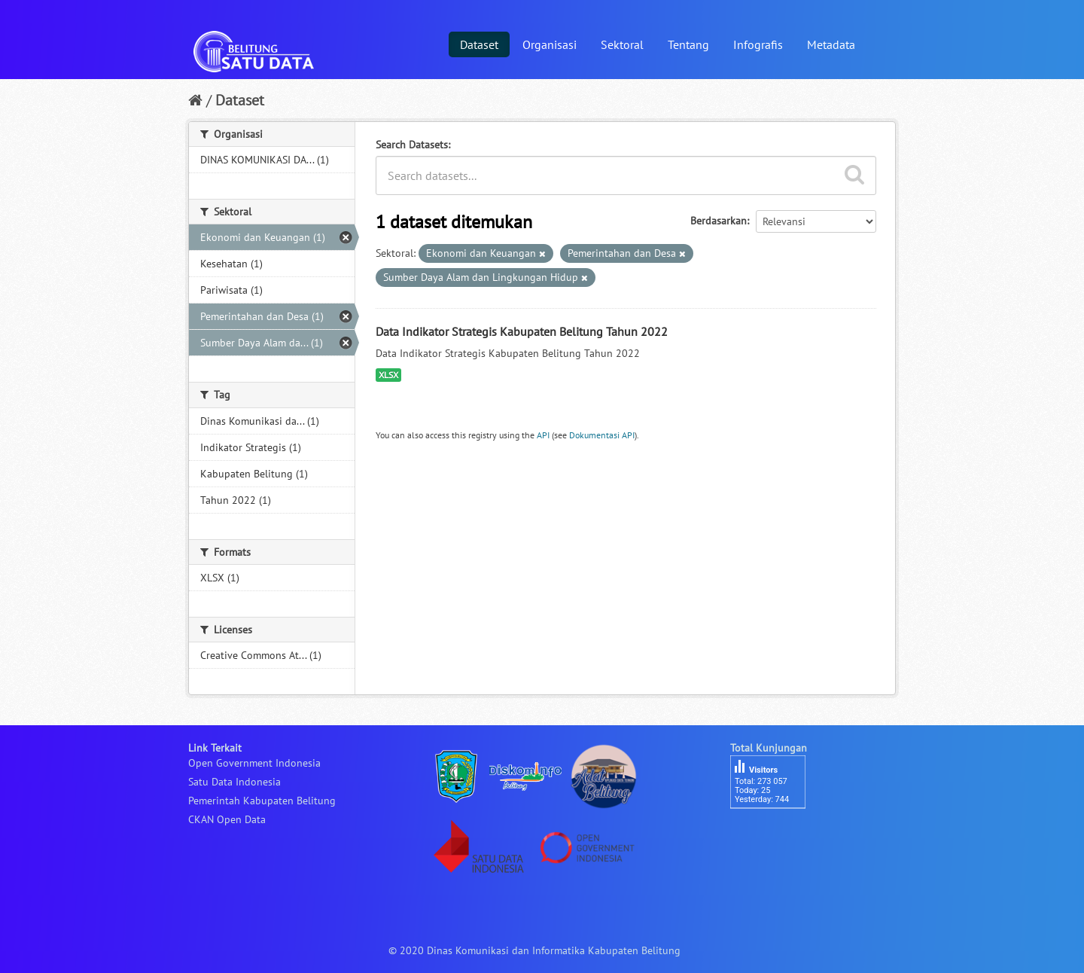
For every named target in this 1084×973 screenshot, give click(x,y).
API (543, 435)
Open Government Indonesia (254, 763)
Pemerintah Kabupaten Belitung (262, 800)
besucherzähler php (775, 834)
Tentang (688, 44)
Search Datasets (412, 144)
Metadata (831, 44)
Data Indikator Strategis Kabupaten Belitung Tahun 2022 (522, 331)
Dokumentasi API (602, 435)
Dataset (479, 44)
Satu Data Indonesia (234, 781)
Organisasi (549, 44)
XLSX (388, 374)
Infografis (758, 44)
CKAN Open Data (227, 819)
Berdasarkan (718, 220)
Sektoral (622, 44)
